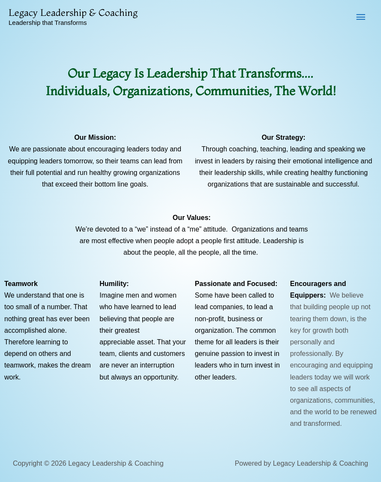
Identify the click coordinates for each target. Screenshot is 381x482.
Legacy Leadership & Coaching (73, 12)
